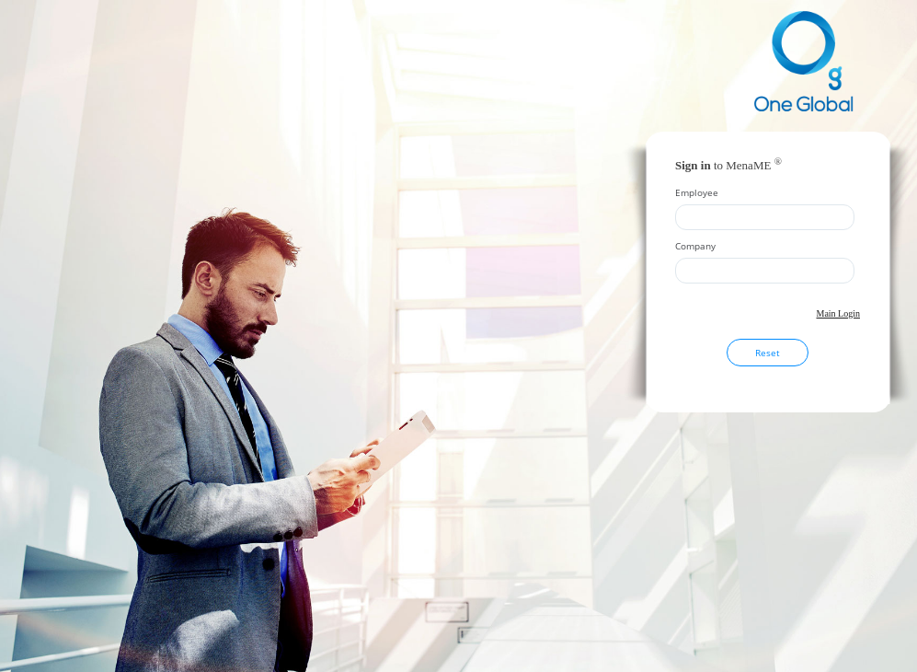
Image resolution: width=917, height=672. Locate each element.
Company (695, 245)
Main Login (839, 313)
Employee (696, 192)
